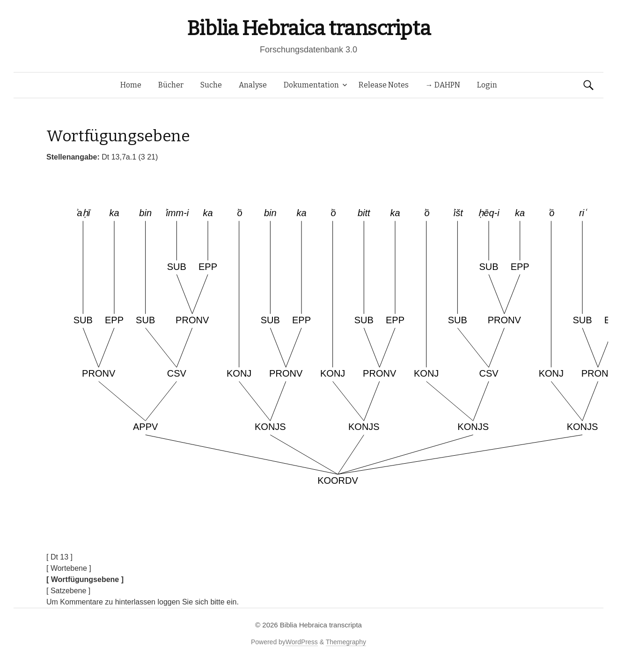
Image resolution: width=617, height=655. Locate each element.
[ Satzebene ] (68, 591)
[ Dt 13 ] (59, 557)
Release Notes (384, 84)
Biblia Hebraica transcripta (308, 28)
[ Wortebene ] (68, 568)
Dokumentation (311, 84)
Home (130, 84)
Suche (211, 84)
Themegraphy (346, 642)
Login (487, 84)
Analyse (253, 84)
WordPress (302, 642)
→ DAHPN (443, 84)
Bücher (171, 84)
